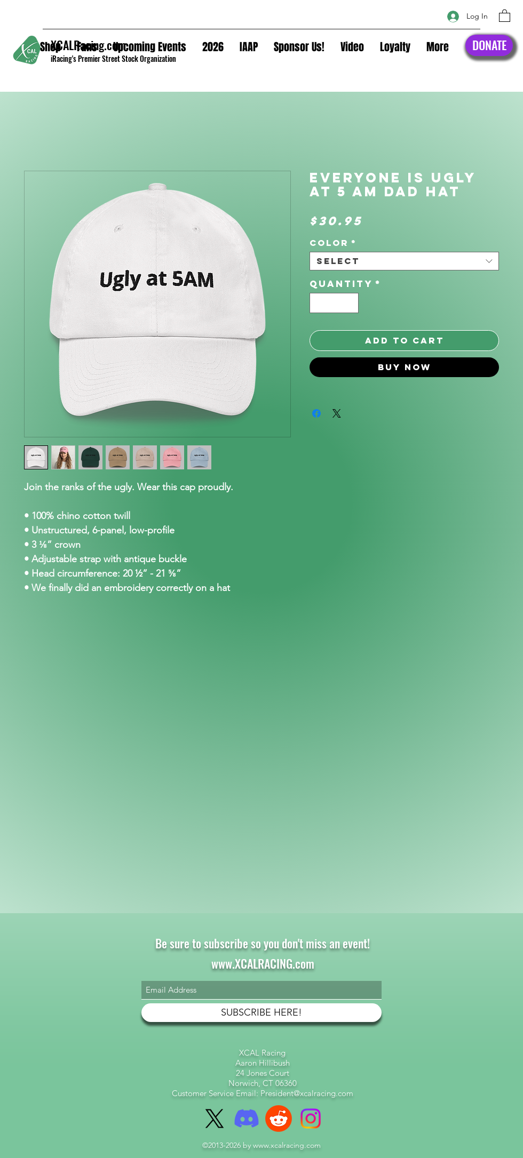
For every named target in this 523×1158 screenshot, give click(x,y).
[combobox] (404, 261)
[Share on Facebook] (316, 413)
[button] (504, 15)
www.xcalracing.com (287, 1145)
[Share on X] (336, 413)
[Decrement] (318, 303)
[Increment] (350, 303)
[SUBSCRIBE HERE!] (261, 1012)
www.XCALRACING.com (262, 963)
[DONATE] (489, 45)
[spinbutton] (334, 303)
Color (333, 242)
